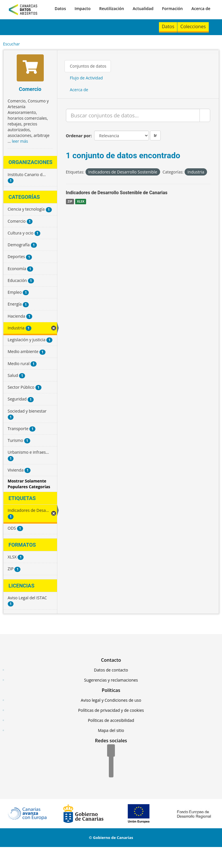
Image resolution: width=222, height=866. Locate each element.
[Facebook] (111, 751)
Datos (60, 8)
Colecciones (193, 26)
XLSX (80, 201)
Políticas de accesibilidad (111, 720)
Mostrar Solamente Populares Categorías (29, 483)
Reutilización (111, 8)
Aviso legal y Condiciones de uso (111, 700)
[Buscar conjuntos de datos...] (133, 115)
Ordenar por (78, 135)
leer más (20, 141)
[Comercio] (30, 68)
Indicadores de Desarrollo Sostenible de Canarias (117, 192)
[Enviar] (205, 115)
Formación (172, 8)
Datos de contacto (111, 670)
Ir (155, 135)
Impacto (83, 8)
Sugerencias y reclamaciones (111, 680)
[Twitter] (111, 761)
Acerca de (200, 8)
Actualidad (143, 8)
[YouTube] (111, 771)
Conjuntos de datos (88, 66)
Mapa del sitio (111, 730)
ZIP (70, 201)
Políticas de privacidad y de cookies (111, 710)
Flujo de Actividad (86, 78)
